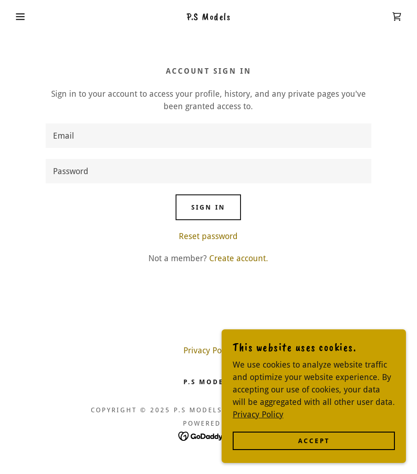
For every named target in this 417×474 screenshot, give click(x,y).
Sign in (208, 207)
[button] (21, 16)
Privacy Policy (258, 421)
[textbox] (208, 135)
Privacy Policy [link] (208, 350)
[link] (208, 17)
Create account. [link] (238, 258)
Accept (314, 447)
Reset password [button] (208, 236)
